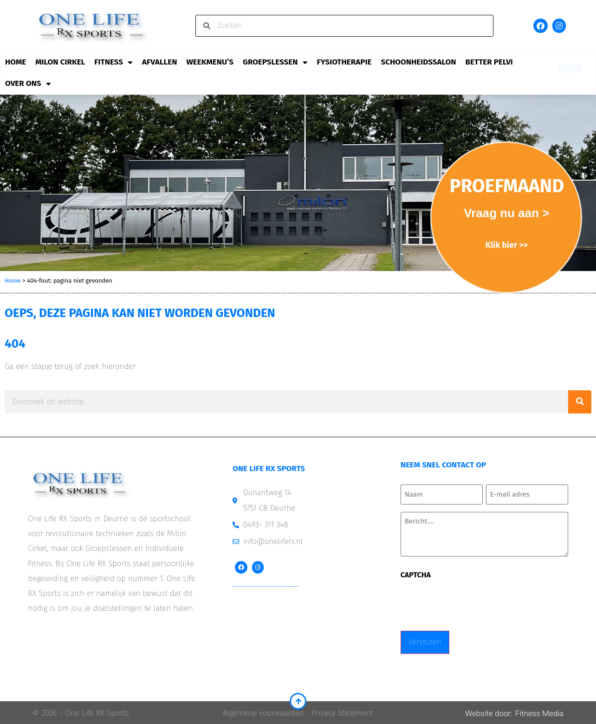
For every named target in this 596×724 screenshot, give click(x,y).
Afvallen (159, 62)
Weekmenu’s (209, 62)
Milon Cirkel (60, 62)
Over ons (28, 83)
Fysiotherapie (344, 62)
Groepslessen (275, 62)
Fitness (113, 62)
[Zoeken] (579, 402)
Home (15, 62)
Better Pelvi (489, 62)
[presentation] (471, 601)
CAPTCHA (416, 574)
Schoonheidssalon (418, 62)
